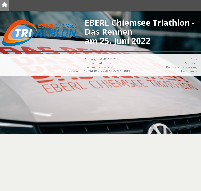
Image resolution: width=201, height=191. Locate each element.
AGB (194, 59)
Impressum (189, 71)
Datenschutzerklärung (181, 67)
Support (191, 63)
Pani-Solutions (100, 63)
